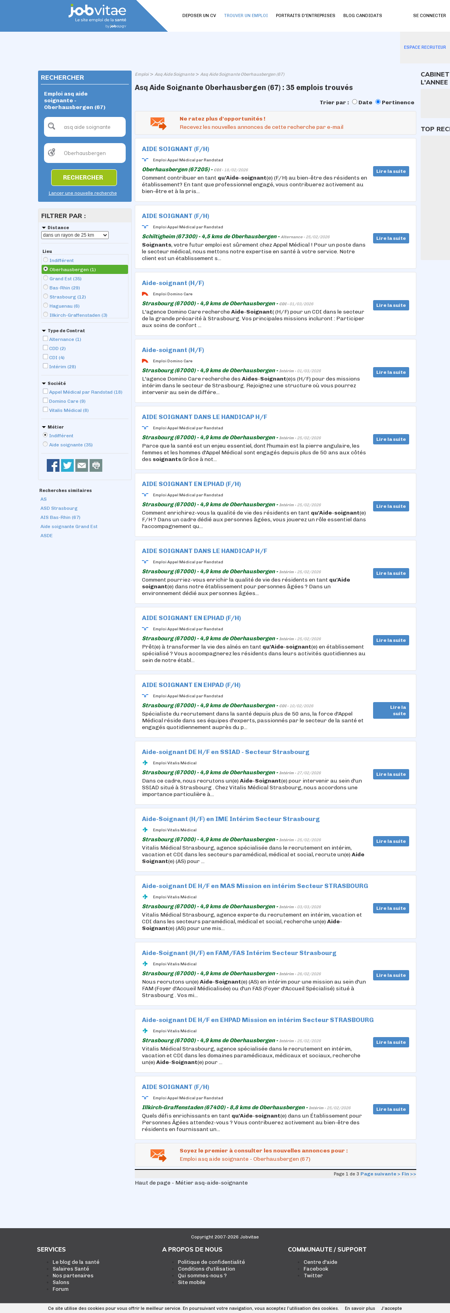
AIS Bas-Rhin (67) (60, 517)
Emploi (142, 74)
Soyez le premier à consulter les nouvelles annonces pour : (264, 1150)
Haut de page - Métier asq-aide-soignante (191, 1182)
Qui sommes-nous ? (202, 1276)
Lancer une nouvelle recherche (83, 193)
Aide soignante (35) (71, 445)
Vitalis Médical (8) (69, 410)
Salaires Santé (71, 1269)
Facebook (316, 1269)
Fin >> (409, 1174)
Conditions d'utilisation (206, 1269)
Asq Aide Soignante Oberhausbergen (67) (242, 74)
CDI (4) (57, 357)
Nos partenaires (73, 1276)
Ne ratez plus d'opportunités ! (222, 118)
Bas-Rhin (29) (65, 288)
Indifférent (62, 260)
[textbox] (85, 127)
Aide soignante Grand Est (69, 526)
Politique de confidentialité (211, 1262)
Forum (61, 1289)
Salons (61, 1282)
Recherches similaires (65, 490)
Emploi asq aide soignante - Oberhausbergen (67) (245, 1159)
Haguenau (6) (65, 306)
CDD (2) (57, 348)
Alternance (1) (65, 339)
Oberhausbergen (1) (73, 269)
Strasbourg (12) (68, 297)
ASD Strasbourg (59, 508)
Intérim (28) (62, 366)
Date (365, 102)
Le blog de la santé (76, 1262)
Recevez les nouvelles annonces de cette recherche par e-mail (261, 127)
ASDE (46, 535)
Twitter (313, 1276)
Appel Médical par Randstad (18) (86, 392)
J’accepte (391, 1308)
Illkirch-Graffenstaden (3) (78, 315)
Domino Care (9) (67, 401)
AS (43, 499)
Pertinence (398, 102)
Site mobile (191, 1282)
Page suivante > (380, 1174)
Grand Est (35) (66, 278)
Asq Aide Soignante (174, 74)
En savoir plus (360, 1308)
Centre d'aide (320, 1262)
